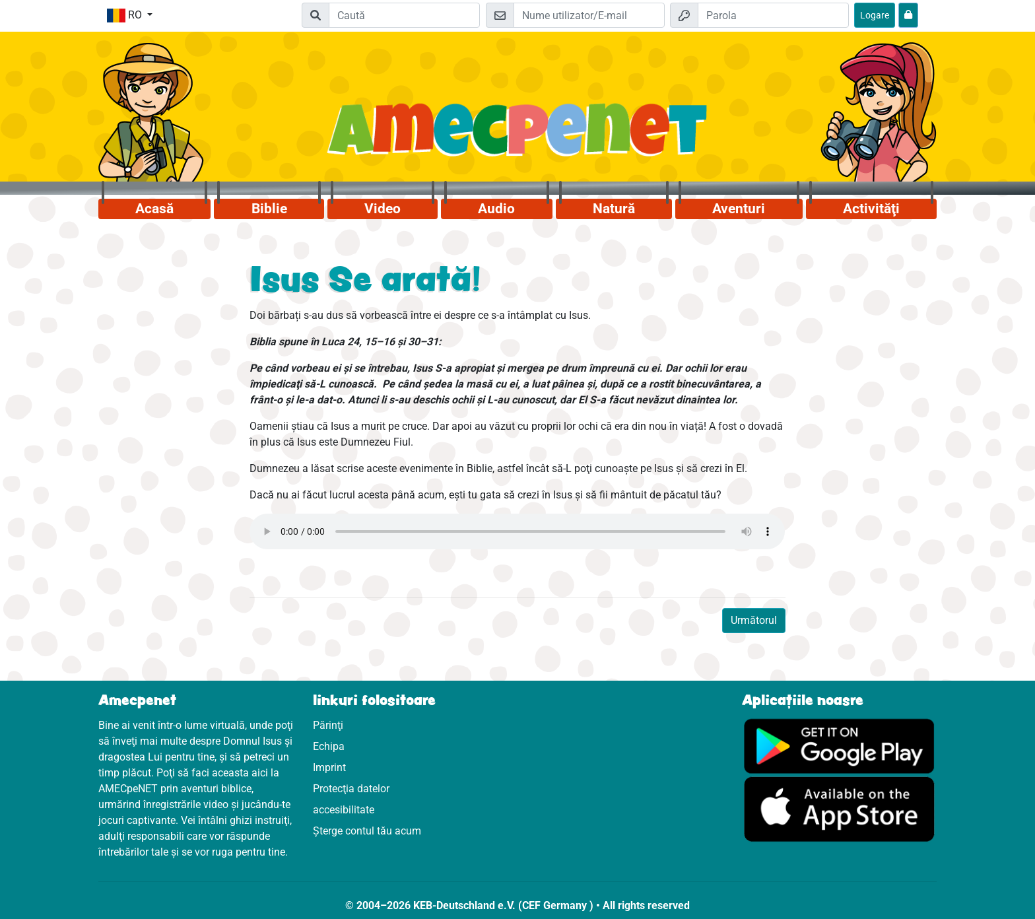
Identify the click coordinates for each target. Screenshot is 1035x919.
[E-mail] (589, 15)
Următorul (754, 620)
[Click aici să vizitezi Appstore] (839, 808)
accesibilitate (343, 809)
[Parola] (773, 15)
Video (382, 209)
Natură (614, 209)
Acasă (154, 209)
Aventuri (738, 209)
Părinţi (328, 725)
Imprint (329, 767)
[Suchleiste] (404, 15)
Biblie (269, 209)
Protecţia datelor (351, 788)
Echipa (329, 746)
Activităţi (871, 209)
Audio (496, 209)
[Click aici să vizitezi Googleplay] (839, 745)
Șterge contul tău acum (367, 831)
